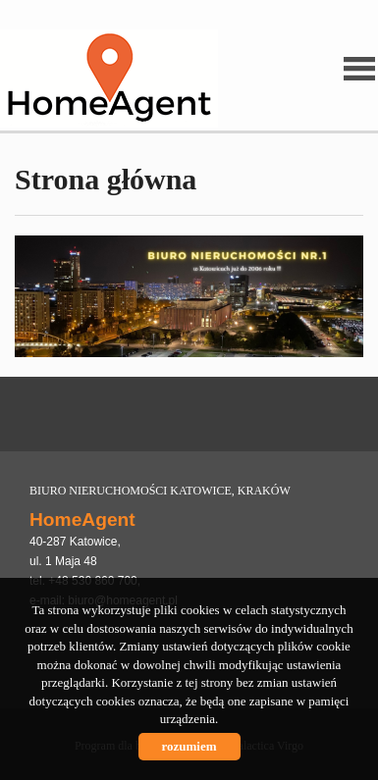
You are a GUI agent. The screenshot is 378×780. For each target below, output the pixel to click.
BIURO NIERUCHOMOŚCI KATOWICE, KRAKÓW (160, 490)
